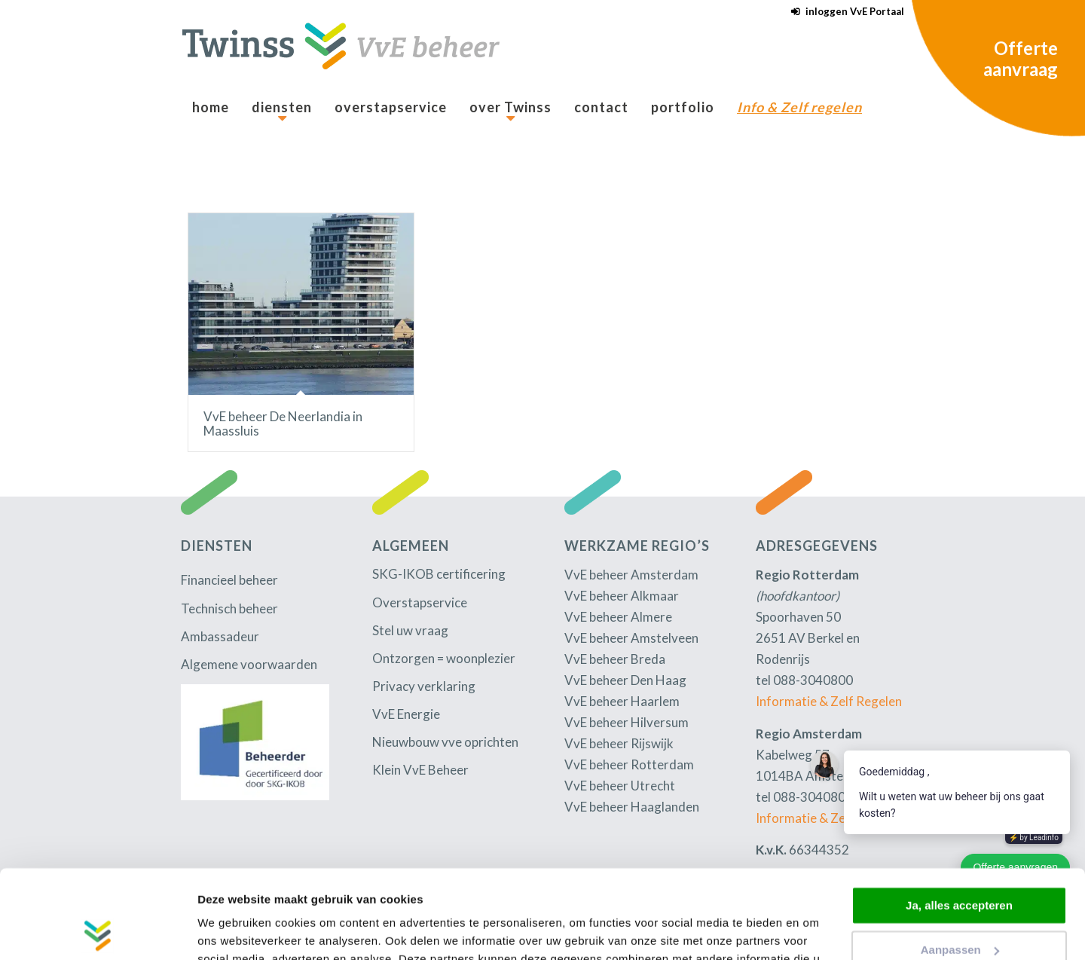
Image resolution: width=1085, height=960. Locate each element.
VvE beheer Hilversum (626, 722)
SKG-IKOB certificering (439, 574)
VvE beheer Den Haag (625, 680)
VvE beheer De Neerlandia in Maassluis (282, 423)
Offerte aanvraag (1020, 58)
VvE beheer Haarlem (622, 701)
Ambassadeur (220, 636)
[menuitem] (844, 12)
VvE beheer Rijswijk (619, 743)
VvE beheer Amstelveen (631, 638)
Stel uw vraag (410, 630)
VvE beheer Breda (614, 659)
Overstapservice (419, 602)
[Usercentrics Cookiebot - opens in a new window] (98, 930)
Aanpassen (960, 861)
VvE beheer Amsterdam (631, 574)
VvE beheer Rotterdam (629, 764)
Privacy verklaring (423, 686)
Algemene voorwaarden (249, 664)
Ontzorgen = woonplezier (443, 658)
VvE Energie (406, 714)
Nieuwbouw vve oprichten (445, 742)
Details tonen (233, 930)
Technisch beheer (229, 608)
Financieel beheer (229, 580)
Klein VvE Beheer (420, 770)
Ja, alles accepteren (959, 817)
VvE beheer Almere (618, 617)
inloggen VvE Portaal (854, 11)
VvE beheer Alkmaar (621, 596)
